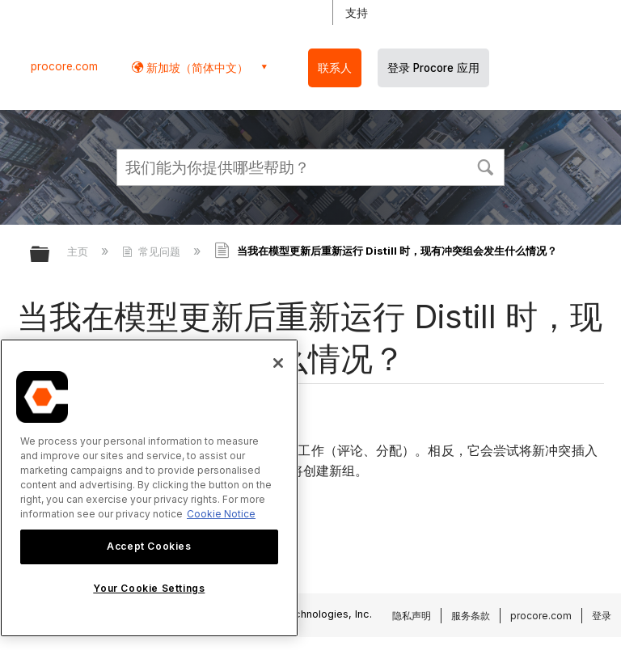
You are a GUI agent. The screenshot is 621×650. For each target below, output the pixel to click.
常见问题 (153, 251)
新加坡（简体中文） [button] (195, 67)
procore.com (64, 66)
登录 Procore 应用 (433, 67)
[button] (485, 165)
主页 (79, 251)
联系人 (335, 67)
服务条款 (470, 616)
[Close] (278, 363)
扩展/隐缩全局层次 (50, 255)
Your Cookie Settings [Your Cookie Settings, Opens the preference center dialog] (149, 588)
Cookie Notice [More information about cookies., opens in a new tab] (221, 514)
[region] (149, 488)
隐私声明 (411, 616)
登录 (601, 616)
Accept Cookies (149, 546)
